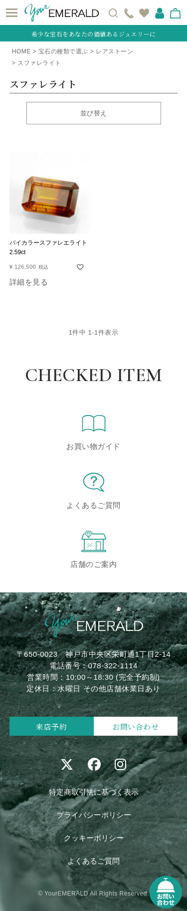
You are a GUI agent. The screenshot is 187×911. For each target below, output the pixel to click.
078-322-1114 (113, 665)
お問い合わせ (135, 726)
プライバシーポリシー (93, 815)
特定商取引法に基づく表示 (94, 792)
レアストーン (114, 51)
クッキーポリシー (94, 838)
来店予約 (51, 726)
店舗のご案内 (93, 548)
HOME (21, 51)
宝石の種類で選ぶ (63, 51)
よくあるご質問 (93, 489)
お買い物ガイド (93, 431)
